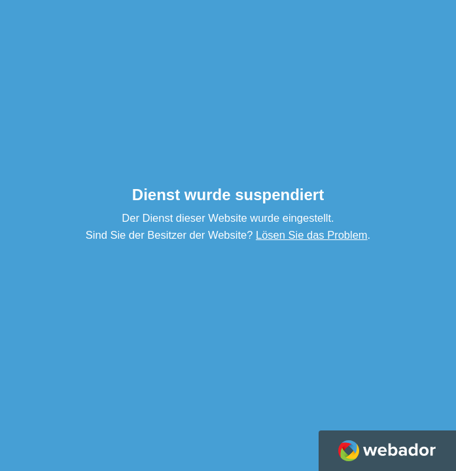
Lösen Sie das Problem (312, 235)
